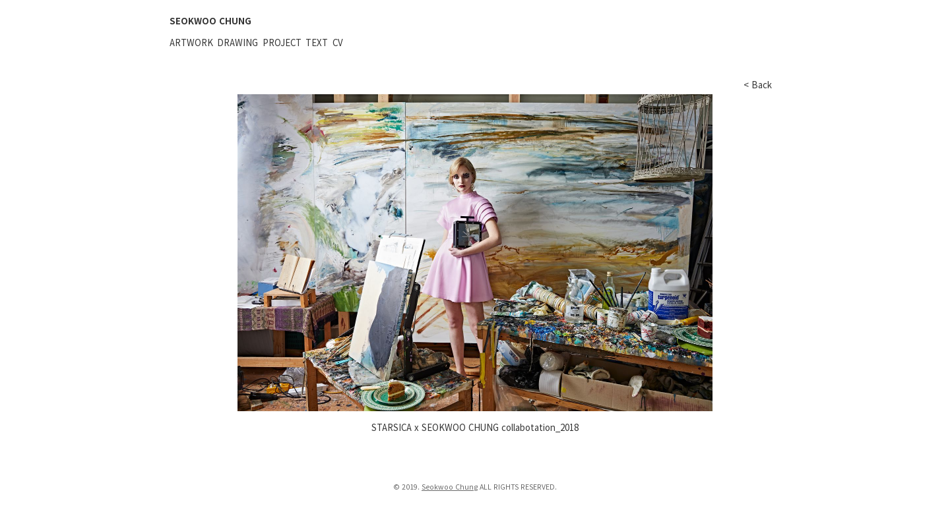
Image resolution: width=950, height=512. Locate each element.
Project (282, 42)
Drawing (237, 42)
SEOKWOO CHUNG (210, 20)
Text (316, 42)
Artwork (191, 42)
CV (337, 42)
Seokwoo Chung (450, 487)
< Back (758, 84)
